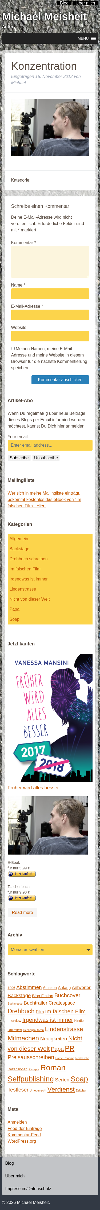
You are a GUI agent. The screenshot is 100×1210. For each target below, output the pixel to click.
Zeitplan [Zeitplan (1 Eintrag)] (81, 1090)
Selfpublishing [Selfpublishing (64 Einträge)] (31, 1079)
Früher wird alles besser (33, 787)
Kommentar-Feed (24, 1135)
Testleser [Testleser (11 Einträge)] (18, 1090)
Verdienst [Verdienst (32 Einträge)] (61, 1089)
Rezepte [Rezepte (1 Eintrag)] (34, 1069)
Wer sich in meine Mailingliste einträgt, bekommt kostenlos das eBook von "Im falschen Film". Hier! (44, 499)
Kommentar (23, 242)
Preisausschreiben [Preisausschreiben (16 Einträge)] (31, 1057)
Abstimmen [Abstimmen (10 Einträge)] (29, 987)
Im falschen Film (25, 569)
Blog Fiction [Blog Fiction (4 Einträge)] (42, 995)
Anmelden (17, 1122)
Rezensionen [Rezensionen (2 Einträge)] (17, 1069)
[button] (83, 38)
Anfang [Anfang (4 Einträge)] (64, 987)
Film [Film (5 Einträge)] (40, 1011)
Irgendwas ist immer (29, 579)
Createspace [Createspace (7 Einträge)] (62, 1003)
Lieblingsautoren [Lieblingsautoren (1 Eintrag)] (33, 1030)
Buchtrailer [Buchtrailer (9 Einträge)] (35, 1003)
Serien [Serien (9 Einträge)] (62, 1080)
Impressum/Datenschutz (28, 1188)
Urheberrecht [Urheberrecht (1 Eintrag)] (38, 1090)
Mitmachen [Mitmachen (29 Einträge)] (23, 1038)
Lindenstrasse (23, 589)
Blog (9, 1163)
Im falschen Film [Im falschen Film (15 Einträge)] (65, 1011)
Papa (14, 609)
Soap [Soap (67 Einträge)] (79, 1079)
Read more (22, 912)
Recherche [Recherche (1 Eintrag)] (82, 1058)
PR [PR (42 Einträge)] (69, 1048)
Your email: (18, 436)
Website (19, 327)
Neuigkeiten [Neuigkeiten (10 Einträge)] (53, 1038)
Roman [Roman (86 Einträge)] (53, 1067)
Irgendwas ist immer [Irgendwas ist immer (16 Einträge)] (47, 1020)
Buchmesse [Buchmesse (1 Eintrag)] (15, 1003)
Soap (14, 619)
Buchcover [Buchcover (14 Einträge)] (67, 995)
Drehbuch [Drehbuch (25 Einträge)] (21, 1011)
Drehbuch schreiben (29, 559)
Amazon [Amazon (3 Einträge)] (50, 987)
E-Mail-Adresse (27, 306)
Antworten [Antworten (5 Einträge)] (81, 987)
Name (18, 285)
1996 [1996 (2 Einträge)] (11, 988)
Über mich (15, 1176)
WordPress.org (22, 1141)
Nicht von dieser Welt (30, 599)
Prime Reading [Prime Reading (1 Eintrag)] (64, 1058)
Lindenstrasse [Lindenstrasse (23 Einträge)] (64, 1029)
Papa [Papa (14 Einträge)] (57, 1049)
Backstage (20, 549)
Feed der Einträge (25, 1128)
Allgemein (19, 538)
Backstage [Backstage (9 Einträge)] (19, 995)
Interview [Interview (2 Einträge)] (14, 1021)
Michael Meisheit (44, 16)
